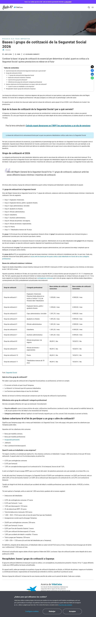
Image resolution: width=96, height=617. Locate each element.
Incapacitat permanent (11, 440)
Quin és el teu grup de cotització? (17, 80)
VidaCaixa (6, 50)
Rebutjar (52, 611)
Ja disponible (67, 2)
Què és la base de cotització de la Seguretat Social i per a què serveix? (26, 71)
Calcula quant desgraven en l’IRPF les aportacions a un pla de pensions (58, 125)
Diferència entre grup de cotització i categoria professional (25, 82)
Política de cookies (65, 605)
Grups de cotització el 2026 (14, 73)
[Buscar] (89, 7)
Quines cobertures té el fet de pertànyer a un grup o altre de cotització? (26, 84)
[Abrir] (93, 7)
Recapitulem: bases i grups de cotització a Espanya (21, 89)
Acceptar (72, 611)
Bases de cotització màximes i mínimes (19, 77)
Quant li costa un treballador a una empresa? (21, 86)
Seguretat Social (11, 372)
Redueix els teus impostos (16, 39)
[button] (92, 66)
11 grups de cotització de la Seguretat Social (21, 75)
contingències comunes (45, 278)
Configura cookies (32, 611)
